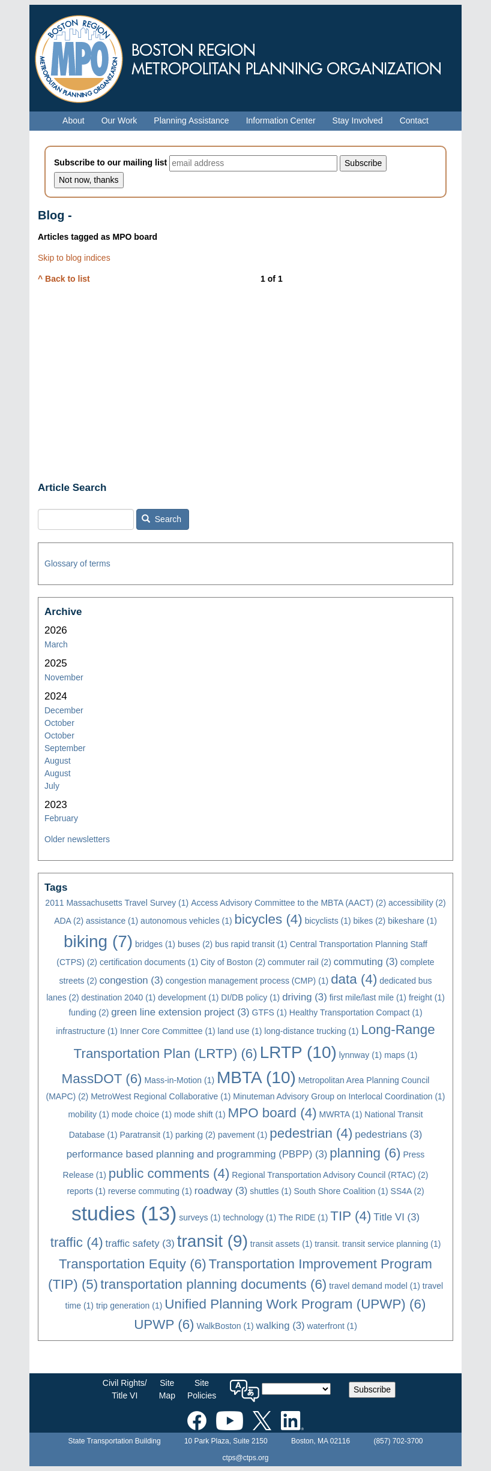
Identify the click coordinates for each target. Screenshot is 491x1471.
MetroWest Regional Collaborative (160, 1096)
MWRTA (341, 1114)
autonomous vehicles (186, 921)
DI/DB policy (250, 997)
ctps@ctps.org (246, 1458)
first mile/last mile (368, 997)
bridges (155, 944)
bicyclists (328, 921)
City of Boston (232, 962)
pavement (242, 1135)
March (56, 644)
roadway (221, 1190)
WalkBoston (224, 1326)
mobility (88, 1114)
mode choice (142, 1114)
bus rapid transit (251, 944)
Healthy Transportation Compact (356, 1012)
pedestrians (388, 1134)
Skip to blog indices (74, 258)
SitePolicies (201, 1389)
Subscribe (372, 1389)
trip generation (129, 1305)
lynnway (360, 1055)
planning (365, 1153)
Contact (414, 120)
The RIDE (303, 1217)
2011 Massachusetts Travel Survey (116, 903)
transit (212, 1241)
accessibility (417, 903)
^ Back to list (64, 279)
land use (240, 1031)
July (51, 786)
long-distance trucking (311, 1031)
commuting (366, 961)
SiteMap (167, 1389)
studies (123, 1213)
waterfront (332, 1326)
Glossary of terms (77, 563)
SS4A (407, 1191)
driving (304, 997)
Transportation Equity (132, 1263)
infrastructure (87, 1031)
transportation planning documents (213, 1284)
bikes (370, 921)
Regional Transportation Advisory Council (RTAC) (330, 1175)
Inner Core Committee (167, 1031)
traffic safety (139, 1243)
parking (195, 1135)
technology (249, 1217)
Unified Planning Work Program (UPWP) (295, 1304)
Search (161, 519)
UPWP (164, 1324)
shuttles (270, 1191)
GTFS (269, 1012)
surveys (199, 1217)
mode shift (200, 1114)
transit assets (281, 1244)
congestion (131, 980)
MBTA (256, 1077)
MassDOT (102, 1078)
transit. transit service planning (378, 1244)
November (63, 677)
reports (86, 1191)
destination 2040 (119, 997)
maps (400, 1055)
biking (98, 941)
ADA (68, 921)
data (354, 979)
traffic (76, 1242)
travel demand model (374, 1286)
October (59, 723)
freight (427, 997)
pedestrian (311, 1133)
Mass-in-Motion (179, 1080)
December (63, 710)
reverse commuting (150, 1191)
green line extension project (180, 1012)
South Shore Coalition (341, 1191)
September (64, 748)
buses (195, 944)
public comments (169, 1173)
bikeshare (412, 921)
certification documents (149, 962)
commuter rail (299, 962)
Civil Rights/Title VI (125, 1389)
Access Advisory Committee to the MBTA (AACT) (288, 903)
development (188, 997)
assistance (112, 921)
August (57, 760)
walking (280, 1325)
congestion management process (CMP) (247, 980)
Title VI (396, 1217)
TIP (350, 1215)
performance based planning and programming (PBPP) (197, 1154)
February (61, 818)
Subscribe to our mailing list (110, 162)
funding (88, 1012)
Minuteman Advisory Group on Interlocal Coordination (339, 1096)
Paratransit (146, 1135)
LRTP (298, 1052)
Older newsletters (77, 839)
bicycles (269, 919)
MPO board (272, 1112)
